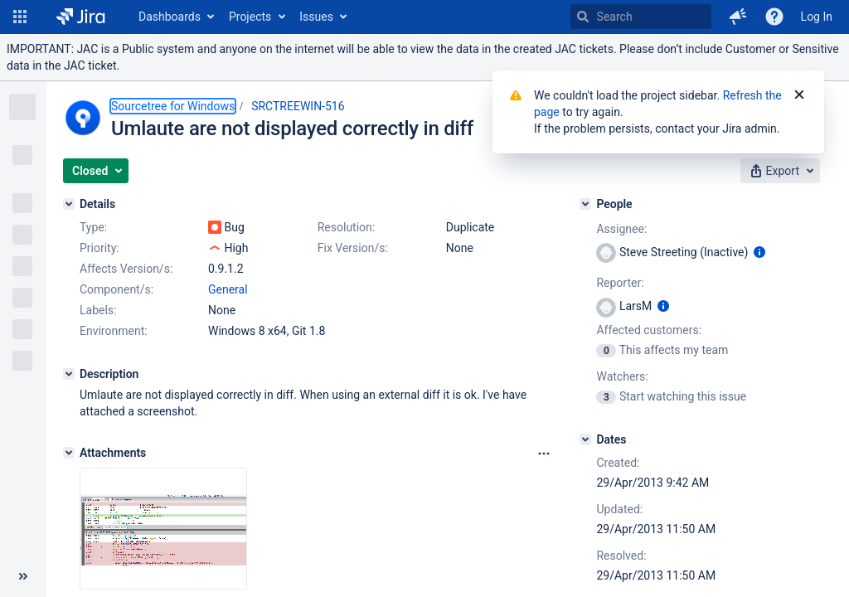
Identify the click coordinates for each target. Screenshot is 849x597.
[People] (585, 204)
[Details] (69, 204)
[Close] (799, 95)
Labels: (98, 310)
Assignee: (621, 228)
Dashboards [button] (169, 16)
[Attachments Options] (544, 454)
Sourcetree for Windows (173, 106)
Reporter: (619, 282)
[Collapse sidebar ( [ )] (23, 576)
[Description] (69, 374)
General (228, 289)
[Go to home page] (81, 16)
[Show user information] (759, 252)
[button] (20, 16)
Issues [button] (316, 16)
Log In (816, 16)
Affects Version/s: (126, 268)
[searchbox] (640, 16)
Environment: (114, 330)
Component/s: (116, 289)
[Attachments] (69, 453)
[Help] (774, 16)
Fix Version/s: (353, 248)
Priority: (99, 248)
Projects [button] (250, 16)
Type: (93, 227)
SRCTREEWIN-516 (297, 106)
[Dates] (585, 439)
